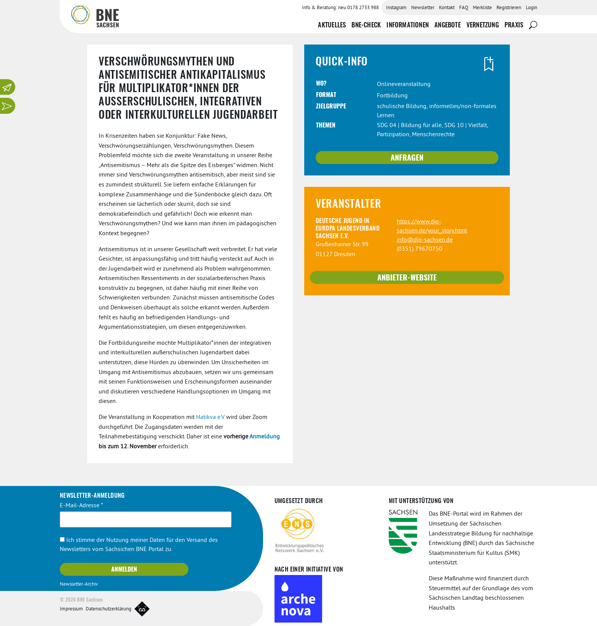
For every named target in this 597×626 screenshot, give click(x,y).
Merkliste (482, 8)
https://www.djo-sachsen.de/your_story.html (432, 226)
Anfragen (407, 158)
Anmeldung (264, 437)
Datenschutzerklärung (108, 609)
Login (531, 8)
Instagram (396, 8)
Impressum (71, 609)
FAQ (463, 8)
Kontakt (447, 8)
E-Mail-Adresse (81, 506)
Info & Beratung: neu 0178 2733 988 (340, 8)
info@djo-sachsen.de (425, 240)
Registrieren (508, 8)
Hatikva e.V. (210, 417)
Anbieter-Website (407, 278)
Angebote (447, 25)
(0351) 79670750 (419, 249)
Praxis (513, 25)
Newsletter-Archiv (79, 584)
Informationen (407, 25)
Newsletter (422, 8)
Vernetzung (482, 25)
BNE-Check (366, 25)
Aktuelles (332, 25)
